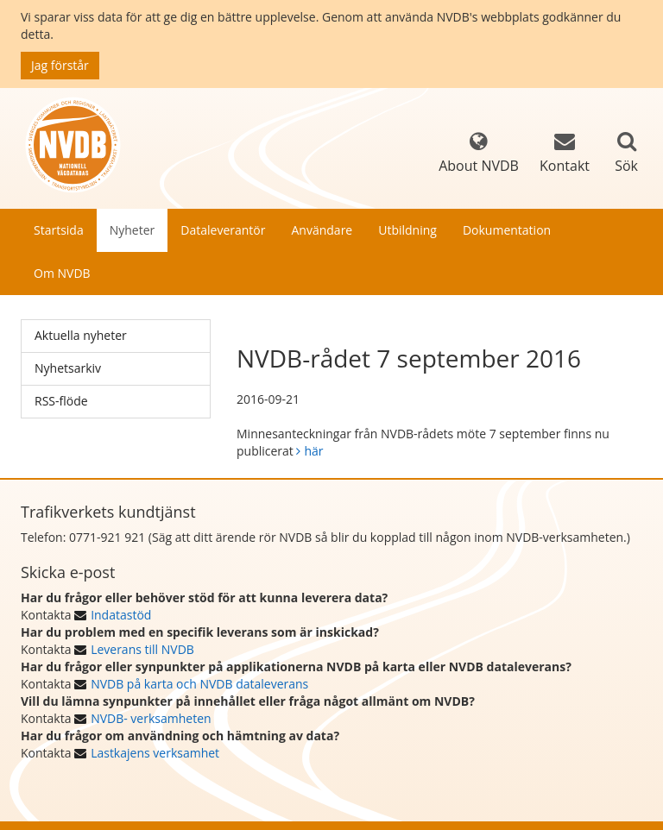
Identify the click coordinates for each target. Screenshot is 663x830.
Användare (321, 230)
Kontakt (565, 153)
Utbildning (407, 230)
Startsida (59, 230)
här (313, 451)
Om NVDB (62, 273)
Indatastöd (121, 615)
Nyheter (132, 230)
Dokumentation (507, 230)
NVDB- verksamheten (151, 718)
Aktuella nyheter (81, 335)
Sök (626, 165)
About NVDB (479, 153)
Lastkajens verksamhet (155, 753)
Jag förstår (60, 65)
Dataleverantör (222, 230)
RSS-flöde (61, 401)
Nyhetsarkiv (68, 368)
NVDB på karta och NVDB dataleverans (199, 684)
